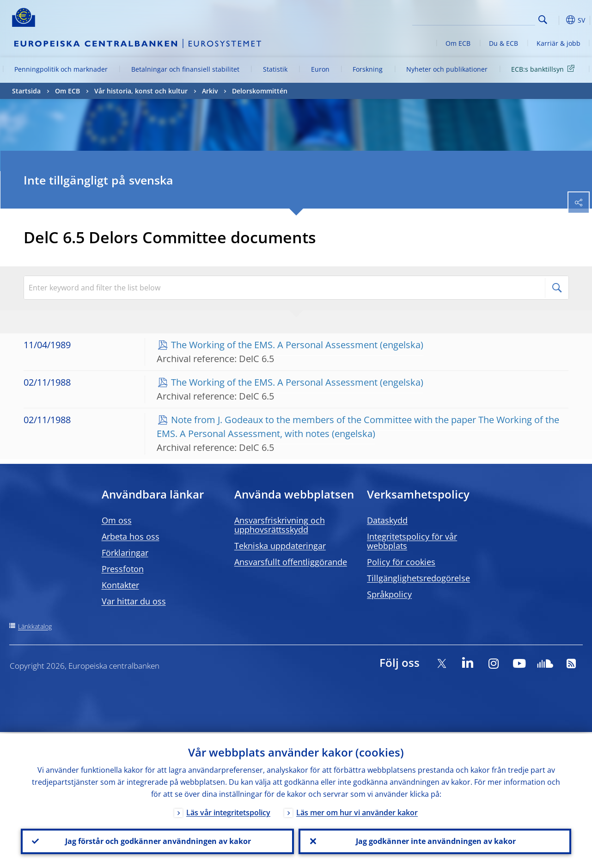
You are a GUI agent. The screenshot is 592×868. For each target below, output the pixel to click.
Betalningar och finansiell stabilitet (185, 69)
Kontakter (120, 585)
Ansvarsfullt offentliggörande (290, 561)
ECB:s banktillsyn (544, 69)
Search (542, 20)
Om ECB (458, 43)
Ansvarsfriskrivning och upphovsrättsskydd (279, 525)
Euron (320, 69)
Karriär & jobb (558, 43)
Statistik (275, 69)
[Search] (489, 18)
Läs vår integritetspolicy (228, 811)
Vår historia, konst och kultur (141, 90)
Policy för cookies (401, 561)
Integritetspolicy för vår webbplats (412, 541)
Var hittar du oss (134, 601)
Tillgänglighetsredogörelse (418, 578)
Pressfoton (123, 568)
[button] (557, 20)
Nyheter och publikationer (447, 69)
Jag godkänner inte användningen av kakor (435, 841)
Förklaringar (125, 552)
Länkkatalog (35, 626)
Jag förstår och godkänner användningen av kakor (157, 841)
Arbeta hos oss (130, 536)
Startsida (26, 90)
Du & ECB (503, 43)
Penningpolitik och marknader (61, 69)
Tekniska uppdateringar (280, 545)
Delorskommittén (259, 90)
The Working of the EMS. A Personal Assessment (274, 345)
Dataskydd (387, 520)
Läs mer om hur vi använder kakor (357, 811)
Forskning (368, 69)
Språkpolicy (389, 594)
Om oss (117, 520)
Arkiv (210, 90)
